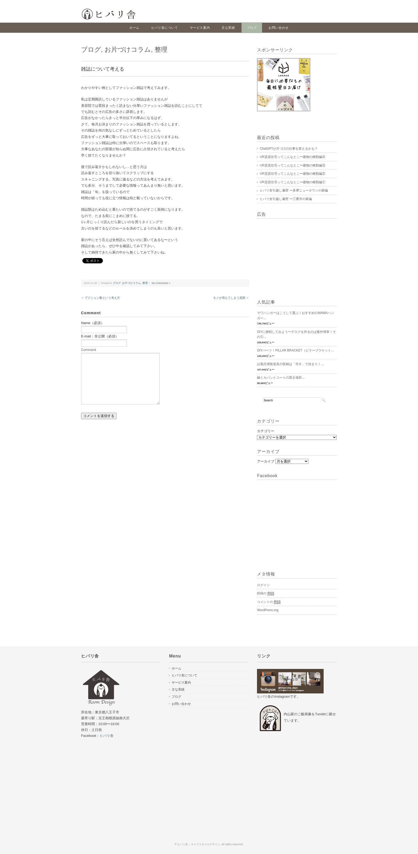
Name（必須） (92, 323)
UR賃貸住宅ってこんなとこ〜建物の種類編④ (292, 157)
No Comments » (161, 282)
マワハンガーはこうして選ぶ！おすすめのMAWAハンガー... (295, 315)
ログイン (263, 585)
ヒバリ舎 (107, 736)
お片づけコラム (127, 49)
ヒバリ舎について (164, 28)
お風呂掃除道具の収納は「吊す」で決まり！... (290, 364)
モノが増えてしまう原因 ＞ (231, 297)
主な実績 (228, 28)
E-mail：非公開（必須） (100, 336)
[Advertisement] (290, 256)
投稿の (265, 593)
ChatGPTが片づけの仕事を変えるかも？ (289, 148)
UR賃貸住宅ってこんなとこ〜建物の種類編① (292, 182)
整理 (161, 49)
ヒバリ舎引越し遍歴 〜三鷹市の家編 (286, 199)
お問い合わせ (278, 28)
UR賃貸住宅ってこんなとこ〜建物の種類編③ (292, 165)
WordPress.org (267, 610)
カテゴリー (265, 431)
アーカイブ (265, 461)
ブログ (252, 28)
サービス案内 (200, 28)
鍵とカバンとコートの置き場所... (280, 377)
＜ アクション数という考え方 (100, 297)
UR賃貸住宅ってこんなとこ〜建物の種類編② (292, 173)
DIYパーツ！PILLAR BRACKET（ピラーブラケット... (295, 350)
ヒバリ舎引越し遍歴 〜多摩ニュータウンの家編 (294, 190)
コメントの (268, 602)
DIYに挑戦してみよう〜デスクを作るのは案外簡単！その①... (296, 334)
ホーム (134, 28)
